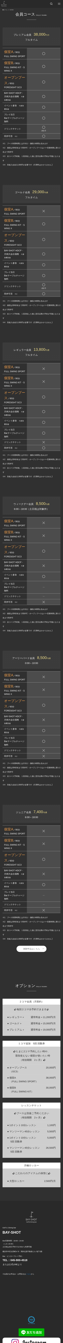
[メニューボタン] (59, 4)
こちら (28, 1274)
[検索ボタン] (51, 4)
